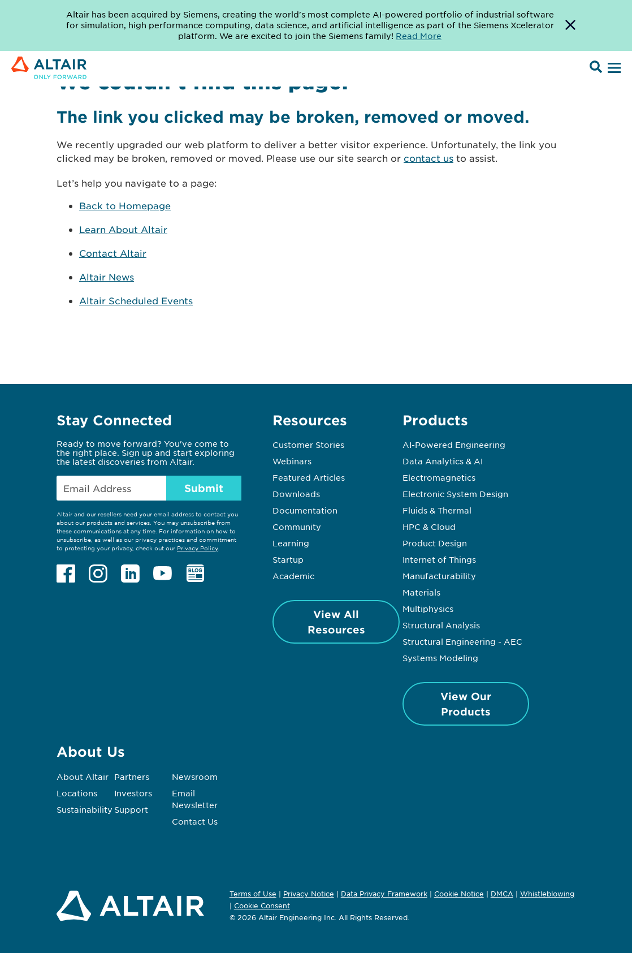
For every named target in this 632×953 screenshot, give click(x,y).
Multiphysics (427, 608)
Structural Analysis (441, 625)
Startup (288, 559)
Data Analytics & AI (442, 461)
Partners (131, 776)
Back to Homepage (125, 205)
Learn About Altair (123, 229)
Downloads (296, 494)
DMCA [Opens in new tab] (502, 893)
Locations (77, 793)
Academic (293, 576)
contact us (428, 157)
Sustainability (84, 809)
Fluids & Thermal (436, 510)
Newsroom (195, 776)
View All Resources (336, 622)
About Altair (83, 776)
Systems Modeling (440, 658)
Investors (133, 793)
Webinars (291, 461)
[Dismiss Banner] (570, 25)
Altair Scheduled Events (136, 300)
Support (131, 809)
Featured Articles (308, 477)
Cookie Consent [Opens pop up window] (262, 906)
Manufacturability (439, 576)
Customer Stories (308, 444)
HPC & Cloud (429, 526)
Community (296, 526)
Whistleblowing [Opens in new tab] (547, 893)
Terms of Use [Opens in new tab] (253, 893)
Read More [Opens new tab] (418, 36)
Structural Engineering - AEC (462, 641)
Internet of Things (439, 559)
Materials (421, 592)
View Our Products (465, 704)
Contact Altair (112, 252)
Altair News (106, 276)
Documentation (304, 510)
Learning (290, 543)
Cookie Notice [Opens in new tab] (459, 893)
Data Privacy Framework (384, 893)
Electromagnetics (438, 477)
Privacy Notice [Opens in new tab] (308, 893)
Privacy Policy (197, 547)
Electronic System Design (455, 494)
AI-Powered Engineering (453, 444)
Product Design (434, 543)
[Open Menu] (613, 68)
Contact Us (195, 821)
